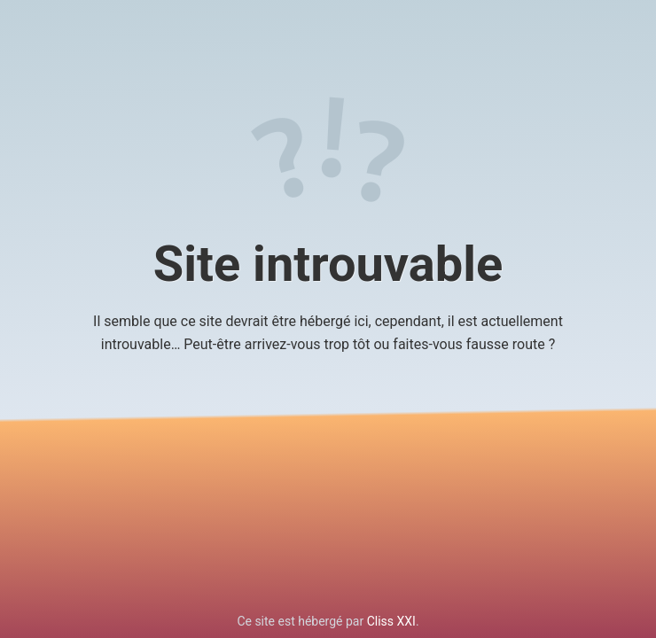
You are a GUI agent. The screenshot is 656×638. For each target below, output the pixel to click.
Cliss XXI (391, 621)
